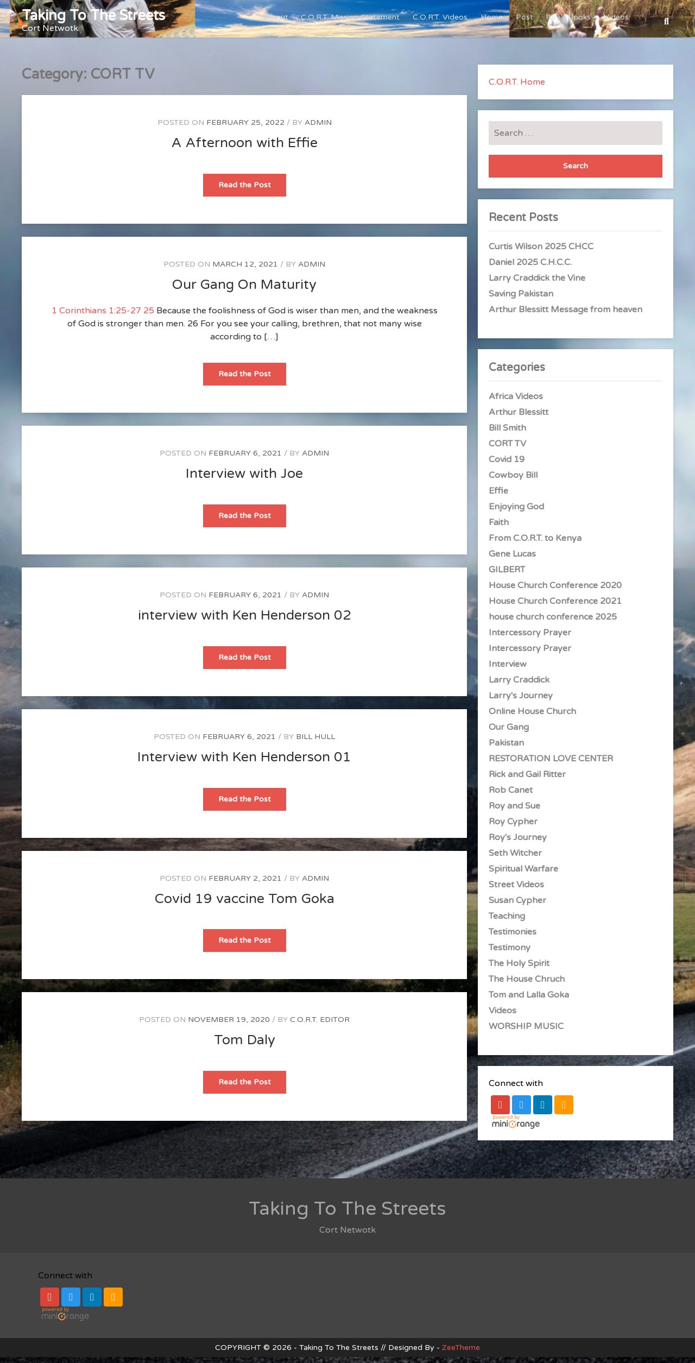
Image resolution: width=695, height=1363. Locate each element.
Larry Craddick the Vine (537, 284)
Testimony (509, 953)
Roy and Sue (514, 811)
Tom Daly (244, 1046)
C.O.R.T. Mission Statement (355, 21)
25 (148, 316)
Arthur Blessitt (518, 418)
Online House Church (532, 717)
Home (495, 21)
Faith (499, 528)
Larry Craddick (519, 685)
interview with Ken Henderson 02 (244, 621)
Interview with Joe (244, 479)
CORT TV (507, 449)
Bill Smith (507, 433)
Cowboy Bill (513, 481)
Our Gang (509, 733)
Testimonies (512, 937)
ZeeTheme (461, 1353)
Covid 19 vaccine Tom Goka (244, 905)
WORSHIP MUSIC (526, 1032)
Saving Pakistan (521, 299)
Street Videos (516, 890)
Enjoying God (516, 512)
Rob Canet (511, 796)
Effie (498, 496)
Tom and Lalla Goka (529, 1000)
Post (526, 21)
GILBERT (507, 575)
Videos (616, 21)
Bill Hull (315, 742)
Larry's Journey (521, 701)
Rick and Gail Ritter (527, 780)
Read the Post (252, 194)
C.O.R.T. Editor (320, 1025)
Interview (508, 670)
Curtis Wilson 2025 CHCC (541, 252)
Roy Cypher (513, 827)
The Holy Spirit (519, 969)
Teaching (507, 922)
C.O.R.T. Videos (444, 21)
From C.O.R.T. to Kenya (535, 544)
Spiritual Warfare (523, 874)
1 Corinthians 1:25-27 (96, 316)
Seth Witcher (515, 859)
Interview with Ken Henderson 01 (244, 763)
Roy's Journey (518, 843)
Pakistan (506, 748)
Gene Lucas (512, 559)
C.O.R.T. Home (517, 88)
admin (318, 128)
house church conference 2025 (553, 622)
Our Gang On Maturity (244, 290)
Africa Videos (516, 402)
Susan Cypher (517, 906)
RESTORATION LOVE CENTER (551, 764)
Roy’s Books (569, 21)
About (282, 21)
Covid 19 (507, 465)
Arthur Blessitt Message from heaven (565, 315)
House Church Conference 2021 (555, 607)
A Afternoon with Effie (245, 149)
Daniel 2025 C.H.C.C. (530, 268)
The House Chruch (527, 985)
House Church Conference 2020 (555, 591)
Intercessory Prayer (530, 638)
